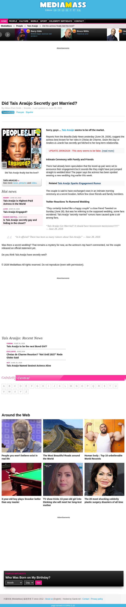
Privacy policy (97, 599)
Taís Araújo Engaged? (15, 212)
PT (74, 10)
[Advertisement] (63, 73)
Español (29, 112)
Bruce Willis (83, 31)
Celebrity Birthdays (60, 21)
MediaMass (6, 26)
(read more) (108, 150)
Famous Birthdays (15, 573)
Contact (79, 21)
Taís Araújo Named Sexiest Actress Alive (29, 365)
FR (59, 10)
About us (49, 599)
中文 (79, 10)
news (15, 183)
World (34, 21)
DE (67, 10)
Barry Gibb (36, 31)
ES (63, 10)
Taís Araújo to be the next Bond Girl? (27, 346)
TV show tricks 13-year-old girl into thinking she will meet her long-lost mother (62, 502)
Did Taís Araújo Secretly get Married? (39, 103)
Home (4, 21)
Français (20, 112)
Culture (23, 21)
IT (71, 10)
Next (7, 34)
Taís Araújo (32, 26)
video (34, 183)
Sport (43, 21)
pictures (23, 183)
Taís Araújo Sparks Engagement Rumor (79, 183)
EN (55, 10)
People (13, 21)
